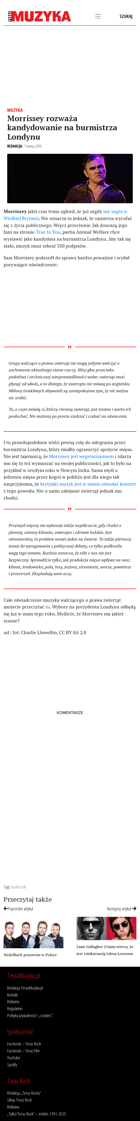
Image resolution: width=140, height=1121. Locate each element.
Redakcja (14, 146)
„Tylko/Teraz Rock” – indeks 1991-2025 (36, 1113)
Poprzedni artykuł (18, 908)
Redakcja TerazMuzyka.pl (25, 987)
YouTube (13, 1057)
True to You (48, 232)
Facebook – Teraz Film (23, 1050)
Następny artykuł (121, 908)
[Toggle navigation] (97, 16)
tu (47, 607)
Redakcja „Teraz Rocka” (24, 1093)
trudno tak (18, 886)
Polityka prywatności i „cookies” (30, 1015)
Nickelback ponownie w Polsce (30, 954)
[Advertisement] (70, 66)
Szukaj (126, 16)
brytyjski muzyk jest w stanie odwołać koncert (88, 484)
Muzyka (15, 110)
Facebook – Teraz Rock (24, 1043)
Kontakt (12, 994)
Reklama (13, 1001)
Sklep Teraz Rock (19, 1100)
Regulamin (14, 1008)
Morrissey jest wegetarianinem (81, 456)
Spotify (12, 1064)
